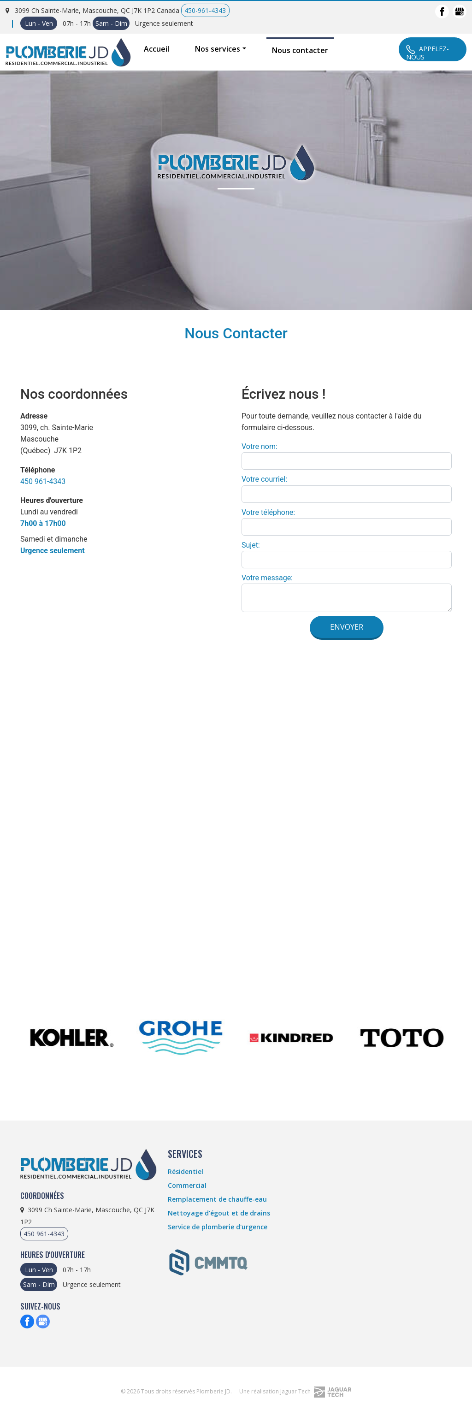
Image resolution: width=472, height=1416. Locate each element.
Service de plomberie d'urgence (217, 1226)
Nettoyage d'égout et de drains (219, 1213)
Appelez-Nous (427, 52)
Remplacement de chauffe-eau (217, 1199)
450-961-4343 (205, 10)
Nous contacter (300, 50)
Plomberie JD (213, 1391)
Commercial (187, 1185)
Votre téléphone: (268, 512)
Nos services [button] (217, 49)
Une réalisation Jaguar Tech (295, 1391)
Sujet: (251, 545)
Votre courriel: (264, 479)
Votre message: (267, 577)
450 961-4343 (42, 481)
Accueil (156, 49)
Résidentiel (185, 1171)
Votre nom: (259, 446)
